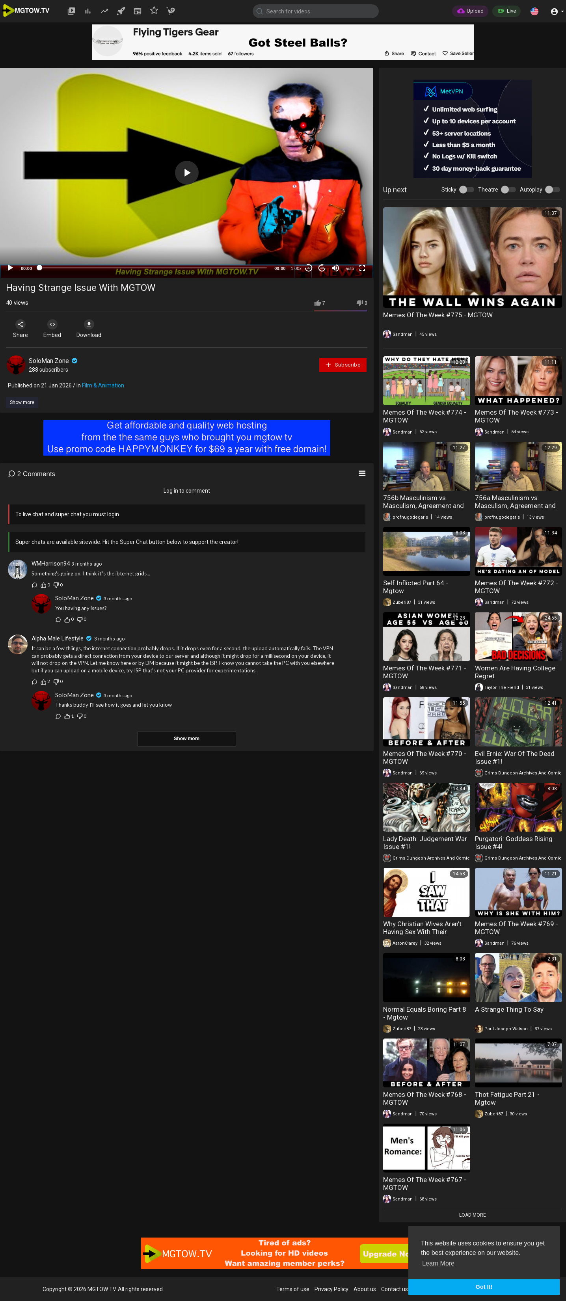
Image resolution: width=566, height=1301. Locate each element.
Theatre (488, 189)
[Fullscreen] (362, 268)
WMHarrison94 (51, 563)
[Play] (10, 268)
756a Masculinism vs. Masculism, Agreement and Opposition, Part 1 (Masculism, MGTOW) (515, 509)
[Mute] (335, 268)
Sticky (448, 189)
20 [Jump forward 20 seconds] (322, 268)
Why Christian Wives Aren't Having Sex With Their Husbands (422, 932)
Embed (52, 328)
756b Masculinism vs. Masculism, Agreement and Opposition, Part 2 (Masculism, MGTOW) (423, 509)
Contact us (394, 1289)
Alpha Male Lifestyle (58, 638)
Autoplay (531, 189)
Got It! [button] (484, 1287)
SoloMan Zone (54, 361)
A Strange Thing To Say (509, 1009)
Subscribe (343, 364)
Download (88, 328)
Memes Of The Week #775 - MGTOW (438, 315)
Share (20, 328)
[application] (186, 173)
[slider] (153, 267)
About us (365, 1289)
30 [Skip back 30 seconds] (309, 268)
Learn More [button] (438, 1263)
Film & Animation (103, 385)
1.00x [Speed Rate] (296, 268)
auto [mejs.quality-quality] (350, 268)
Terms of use (292, 1289)
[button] (534, 11)
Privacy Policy (331, 1289)
